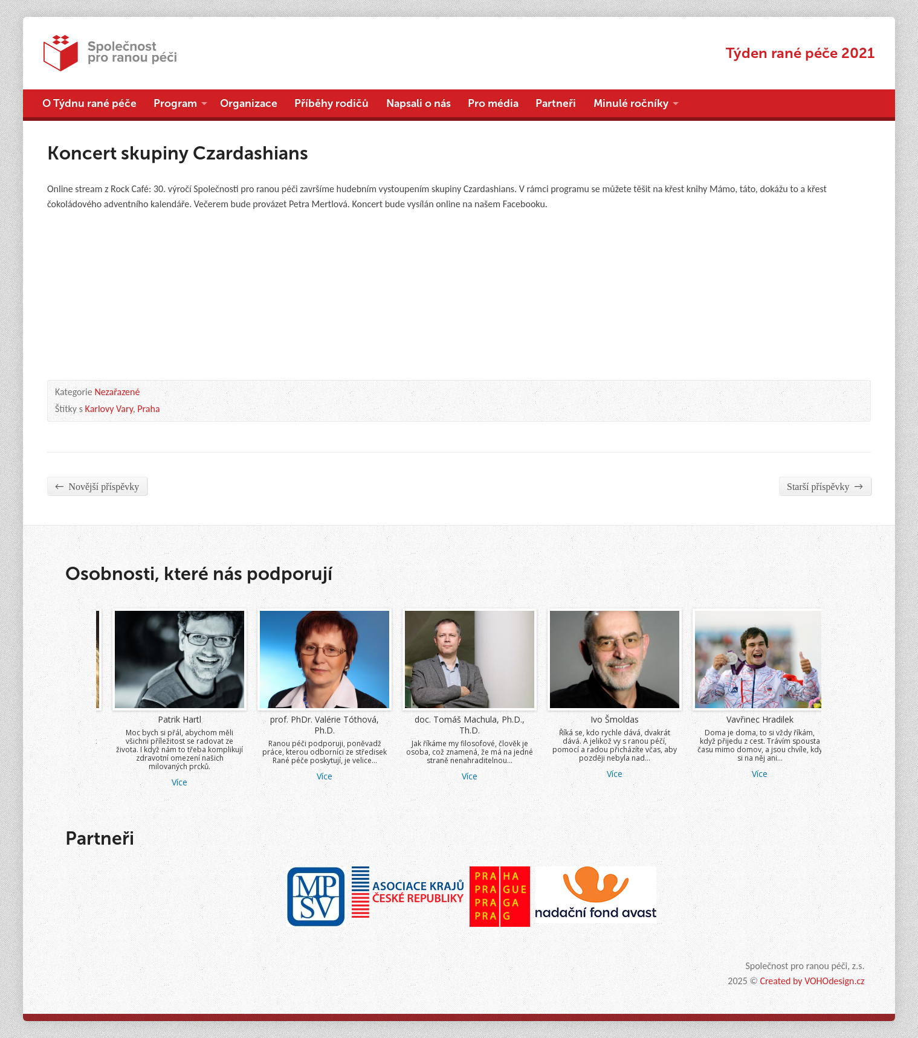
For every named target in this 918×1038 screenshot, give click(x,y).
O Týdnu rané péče (89, 103)
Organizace (248, 103)
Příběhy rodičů (331, 103)
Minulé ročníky (630, 103)
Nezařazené (117, 392)
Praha (148, 408)
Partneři (555, 103)
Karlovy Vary (109, 408)
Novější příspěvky (97, 486)
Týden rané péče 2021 (800, 53)
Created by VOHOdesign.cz (812, 981)
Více (220, 773)
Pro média (493, 103)
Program (175, 103)
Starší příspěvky (825, 486)
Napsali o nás (418, 103)
